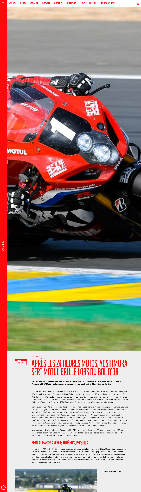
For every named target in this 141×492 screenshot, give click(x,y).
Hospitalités (46, 3)
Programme (34, 3)
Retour (35, 356)
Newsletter (92, 3)
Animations (22, 3)
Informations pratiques (107, 3)
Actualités (12, 3)
